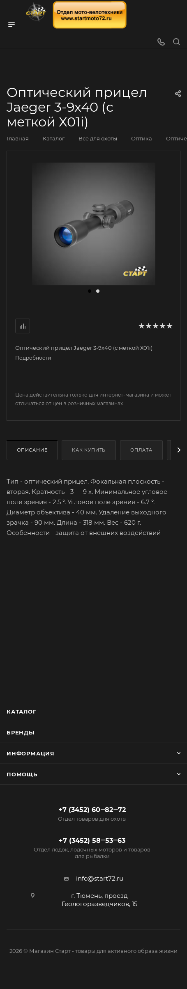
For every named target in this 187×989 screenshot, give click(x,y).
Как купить (89, 450)
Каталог (22, 711)
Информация (31, 753)
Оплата (141, 450)
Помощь (22, 774)
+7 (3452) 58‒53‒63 (92, 848)
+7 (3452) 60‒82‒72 (92, 814)
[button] (89, 291)
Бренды (21, 732)
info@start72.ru (99, 878)
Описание (32, 450)
